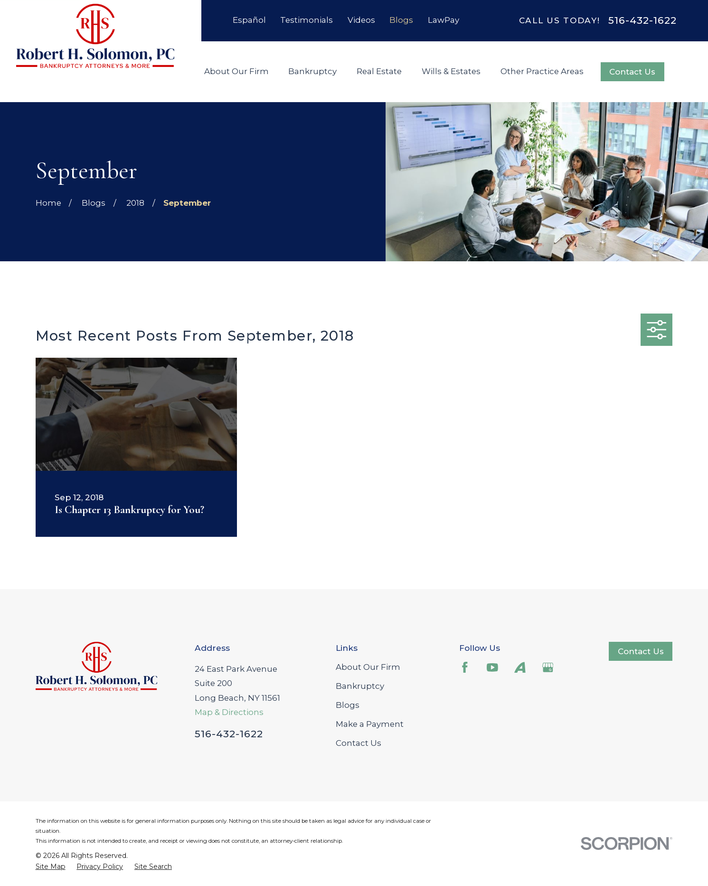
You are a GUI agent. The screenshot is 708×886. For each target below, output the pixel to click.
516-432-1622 (642, 21)
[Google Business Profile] (548, 667)
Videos (361, 20)
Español (249, 20)
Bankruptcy (360, 686)
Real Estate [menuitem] (379, 71)
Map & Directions (229, 712)
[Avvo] (520, 667)
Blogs (401, 20)
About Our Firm (368, 667)
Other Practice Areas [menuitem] (542, 71)
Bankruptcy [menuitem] (312, 71)
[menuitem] (51, 867)
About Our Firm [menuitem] (236, 71)
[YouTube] (492, 667)
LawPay (443, 20)
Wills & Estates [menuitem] (451, 71)
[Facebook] (465, 667)
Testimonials (306, 20)
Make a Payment (370, 724)
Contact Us (632, 71)
